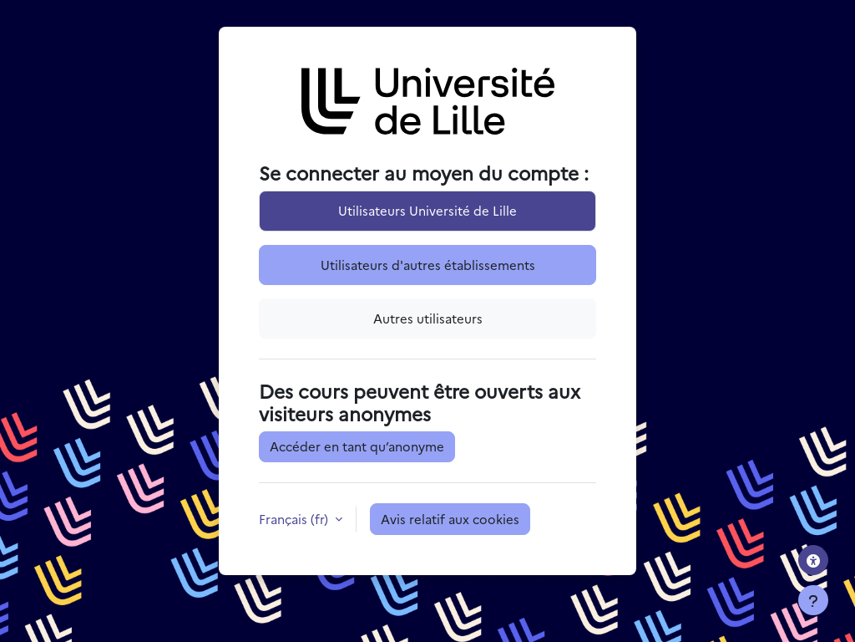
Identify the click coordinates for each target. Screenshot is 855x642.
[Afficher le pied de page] (813, 600)
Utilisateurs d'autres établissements (428, 264)
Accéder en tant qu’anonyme (357, 446)
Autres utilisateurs (428, 318)
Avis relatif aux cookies (450, 518)
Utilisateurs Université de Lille (427, 210)
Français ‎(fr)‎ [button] (295, 518)
